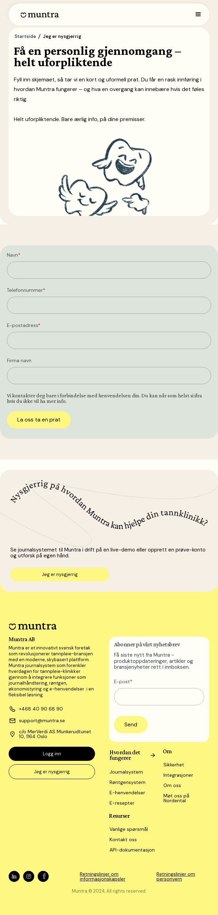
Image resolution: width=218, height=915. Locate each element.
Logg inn (52, 754)
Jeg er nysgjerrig (60, 574)
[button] (198, 14)
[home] (38, 14)
